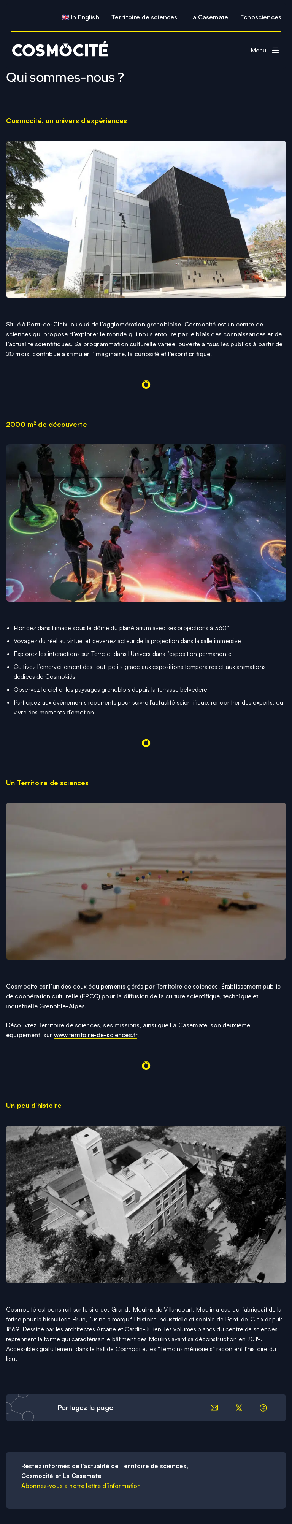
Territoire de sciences (144, 17)
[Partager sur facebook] (263, 1407)
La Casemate (208, 17)
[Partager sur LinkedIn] (238, 1407)
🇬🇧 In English (80, 17)
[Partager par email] (214, 1407)
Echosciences (260, 17)
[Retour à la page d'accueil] (57, 50)
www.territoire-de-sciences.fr (96, 1035)
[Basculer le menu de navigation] (265, 50)
